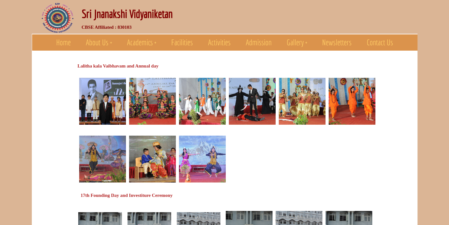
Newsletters (337, 42)
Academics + (141, 42)
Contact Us (380, 42)
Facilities (182, 42)
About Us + (99, 42)
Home (63, 42)
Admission (259, 42)
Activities (219, 42)
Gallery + (297, 42)
